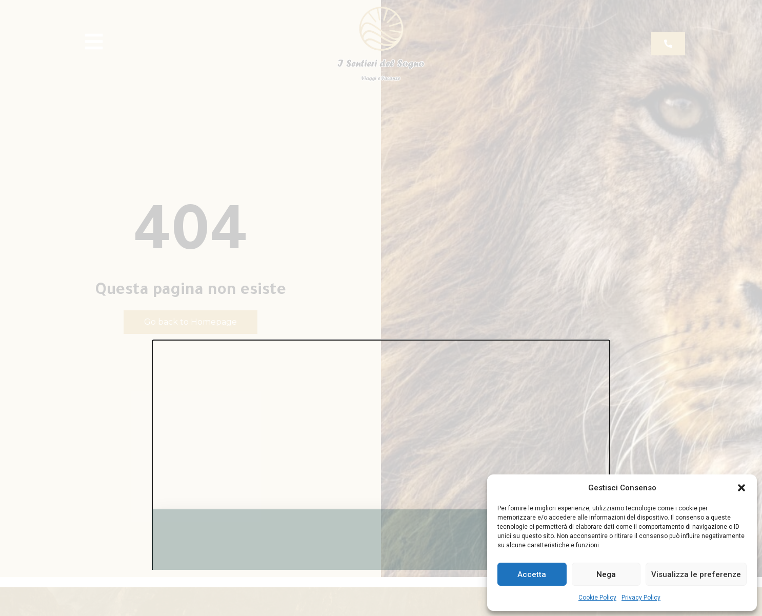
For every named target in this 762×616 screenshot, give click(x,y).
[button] (741, 488)
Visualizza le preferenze (696, 574)
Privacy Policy (640, 597)
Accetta (531, 574)
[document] (381, 308)
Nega (606, 574)
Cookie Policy (597, 597)
